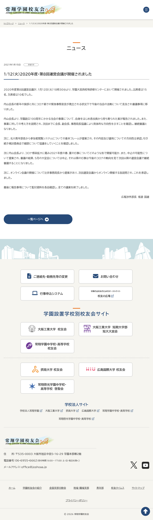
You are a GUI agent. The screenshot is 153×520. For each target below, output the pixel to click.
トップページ (9, 23)
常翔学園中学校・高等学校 (116, 411)
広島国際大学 (89, 411)
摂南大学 (70, 411)
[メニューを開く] (146, 10)
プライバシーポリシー (77, 500)
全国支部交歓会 (57, 488)
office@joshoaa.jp (34, 467)
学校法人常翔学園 (29, 411)
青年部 (100, 488)
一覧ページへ (38, 219)
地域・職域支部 (81, 488)
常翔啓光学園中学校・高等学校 (75, 419)
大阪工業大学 (52, 411)
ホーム (12, 488)
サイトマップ (138, 488)
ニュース (21, 23)
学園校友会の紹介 (32, 488)
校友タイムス (117, 488)
